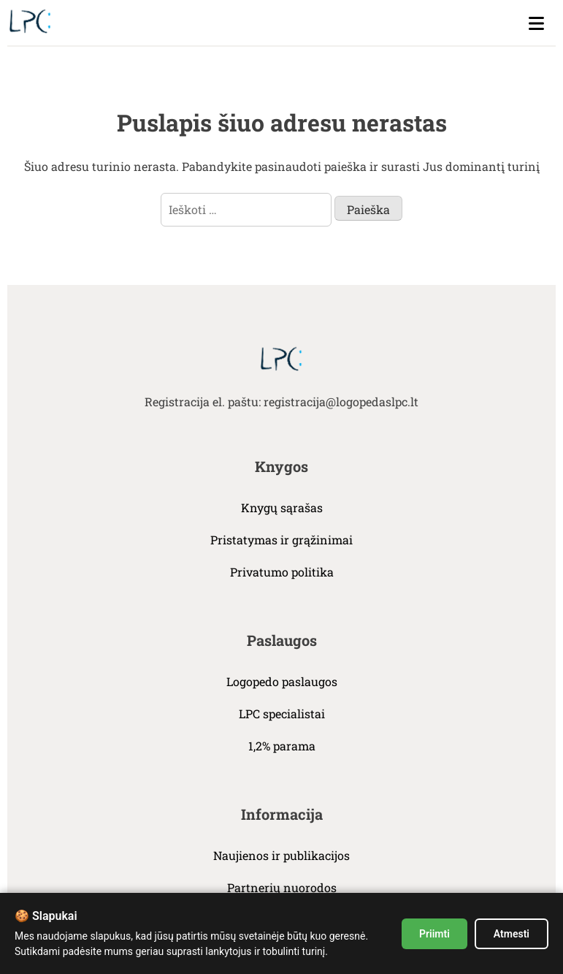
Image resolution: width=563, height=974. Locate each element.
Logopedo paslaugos (281, 681)
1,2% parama (281, 745)
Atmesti (511, 934)
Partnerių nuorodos (282, 887)
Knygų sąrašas (282, 507)
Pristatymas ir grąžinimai (281, 539)
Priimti (434, 934)
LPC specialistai (282, 713)
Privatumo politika (282, 571)
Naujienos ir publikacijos (281, 855)
